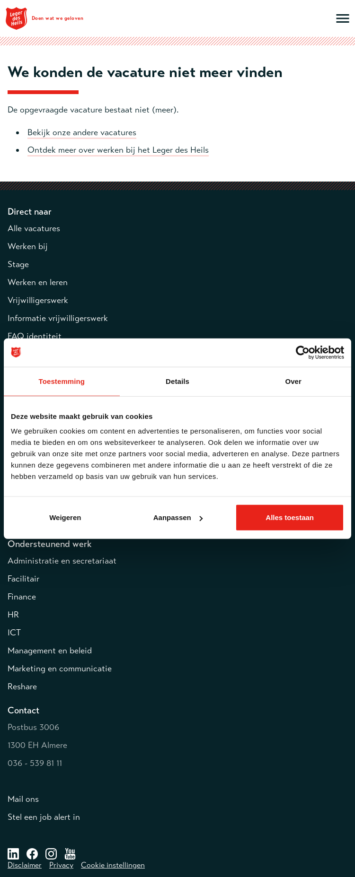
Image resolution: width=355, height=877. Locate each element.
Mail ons (23, 799)
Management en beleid (50, 650)
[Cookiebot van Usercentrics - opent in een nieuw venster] (302, 352)
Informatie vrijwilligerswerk (58, 318)
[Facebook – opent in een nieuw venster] (32, 853)
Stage (18, 264)
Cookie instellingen (113, 865)
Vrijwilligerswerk (38, 300)
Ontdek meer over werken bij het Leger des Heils (118, 150)
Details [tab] (177, 381)
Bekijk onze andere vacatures (81, 132)
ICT (14, 632)
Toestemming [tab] (62, 381)
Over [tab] (293, 381)
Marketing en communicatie (60, 668)
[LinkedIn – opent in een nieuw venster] (13, 853)
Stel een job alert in (44, 817)
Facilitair (23, 578)
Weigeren (65, 517)
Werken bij (28, 246)
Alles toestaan (290, 517)
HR (13, 614)
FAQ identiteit (35, 336)
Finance (22, 596)
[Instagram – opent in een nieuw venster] (51, 853)
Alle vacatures (34, 228)
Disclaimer (25, 865)
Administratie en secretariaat (62, 561)
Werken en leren (38, 282)
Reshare (22, 686)
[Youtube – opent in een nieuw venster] (70, 853)
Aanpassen (178, 517)
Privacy (61, 865)
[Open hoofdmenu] (342, 18)
